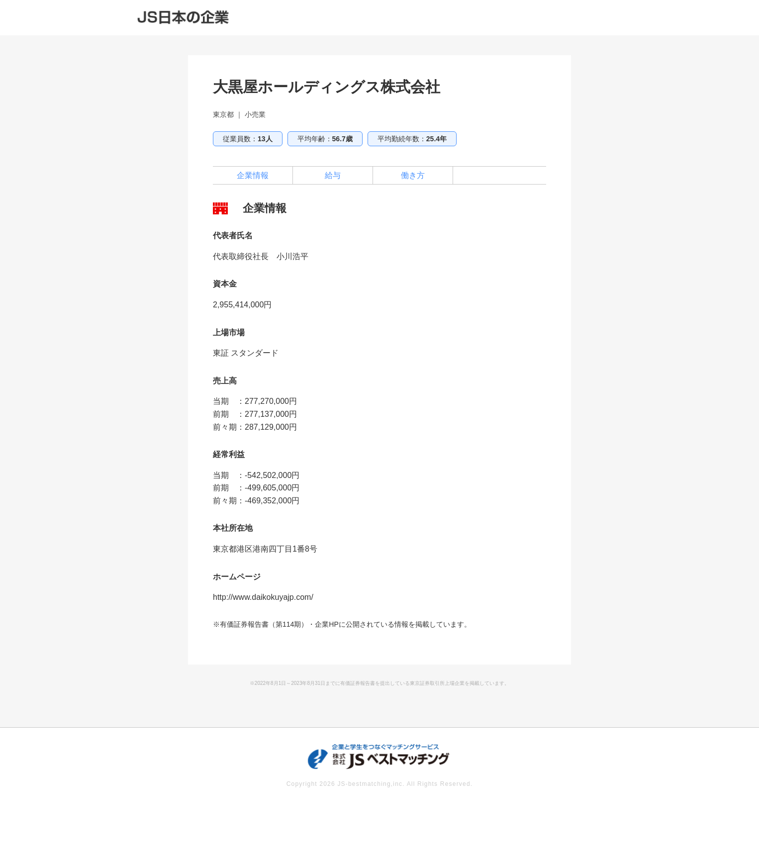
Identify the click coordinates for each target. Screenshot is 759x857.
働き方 (413, 175)
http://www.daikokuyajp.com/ (263, 597)
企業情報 (253, 175)
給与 (333, 175)
